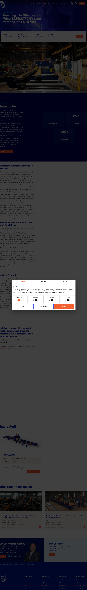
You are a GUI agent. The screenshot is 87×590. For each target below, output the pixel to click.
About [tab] (65, 281)
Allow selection (43, 306)
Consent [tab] (22, 281)
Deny (23, 306)
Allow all (64, 306)
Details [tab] (43, 281)
